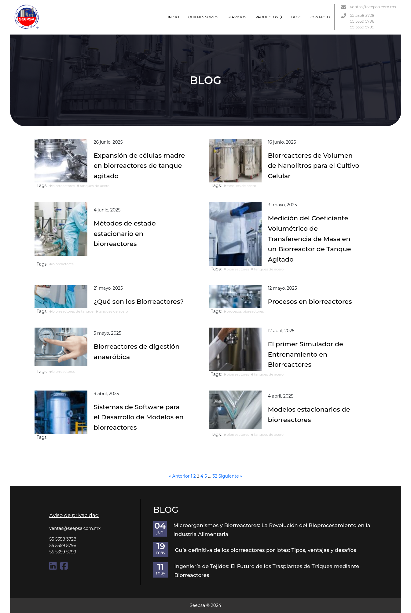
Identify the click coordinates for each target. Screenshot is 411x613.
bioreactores (62, 264)
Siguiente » (230, 476)
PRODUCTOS (268, 17)
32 (214, 476)
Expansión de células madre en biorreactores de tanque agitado (139, 166)
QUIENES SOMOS (203, 17)
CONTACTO (320, 17)
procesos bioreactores (245, 311)
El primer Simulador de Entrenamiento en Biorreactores (305, 354)
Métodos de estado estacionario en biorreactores (125, 233)
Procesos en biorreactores (310, 301)
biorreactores (63, 186)
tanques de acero (94, 186)
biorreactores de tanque (72, 311)
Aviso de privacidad (74, 515)
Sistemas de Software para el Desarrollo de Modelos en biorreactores (139, 417)
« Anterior (179, 476)
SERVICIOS (237, 17)
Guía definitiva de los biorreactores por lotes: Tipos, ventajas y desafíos (265, 550)
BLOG (296, 17)
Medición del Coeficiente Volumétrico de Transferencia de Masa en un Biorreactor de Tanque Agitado (309, 238)
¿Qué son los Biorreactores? (139, 301)
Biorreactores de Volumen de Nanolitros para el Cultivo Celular (313, 166)
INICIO (173, 17)
